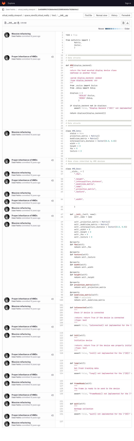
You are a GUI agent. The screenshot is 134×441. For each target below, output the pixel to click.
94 (62, 285)
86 (62, 265)
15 (62, 68)
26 (62, 95)
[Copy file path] (18, 22)
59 (62, 181)
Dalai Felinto (16, 36)
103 (61, 310)
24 (62, 90)
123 (61, 371)
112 (61, 338)
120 (61, 363)
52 (62, 161)
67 (62, 214)
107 (61, 320)
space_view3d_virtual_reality (37, 15)
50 (62, 156)
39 (62, 128)
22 (62, 85)
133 (61, 406)
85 (62, 262)
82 (62, 254)
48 (62, 151)
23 (62, 88)
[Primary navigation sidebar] (3, 9)
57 (62, 174)
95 (62, 287)
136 (61, 414)
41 (62, 133)
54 (62, 166)
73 (62, 232)
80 (62, 249)
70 (62, 224)
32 (62, 111)
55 (62, 169)
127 (61, 386)
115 (61, 345)
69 (62, 222)
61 (62, 186)
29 (62, 103)
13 (62, 63)
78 (62, 244)
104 (61, 312)
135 (61, 411)
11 (62, 58)
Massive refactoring (21, 34)
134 (61, 409)
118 (61, 353)
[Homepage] (3, 3)
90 (62, 275)
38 (62, 126)
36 (62, 121)
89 (62, 272)
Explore (11, 3)
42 (62, 136)
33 (62, 113)
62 (62, 189)
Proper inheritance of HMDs (24, 56)
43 (62, 138)
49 (62, 153)
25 (62, 93)
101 (61, 305)
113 (61, 340)
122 (61, 368)
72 (62, 229)
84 (62, 260)
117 (61, 350)
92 (62, 280)
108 (61, 323)
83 (62, 257)
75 (62, 237)
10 (62, 55)
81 (62, 252)
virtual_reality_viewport (12, 15)
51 (62, 159)
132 (61, 404)
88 (62, 270)
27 (62, 98)
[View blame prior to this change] (52, 57)
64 (62, 199)
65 (62, 207)
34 (62, 116)
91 (62, 277)
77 (62, 242)
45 (62, 143)
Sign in (128, 3)
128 (61, 388)
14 (62, 65)
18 (62, 75)
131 (61, 401)
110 (61, 333)
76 (62, 239)
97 (62, 292)
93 (62, 282)
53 (62, 164)
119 (61, 361)
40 (62, 131)
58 (62, 179)
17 (62, 73)
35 (62, 118)
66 (62, 209)
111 (61, 335)
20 (62, 80)
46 (62, 146)
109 (61, 325)
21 (62, 83)
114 (61, 343)
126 (61, 383)
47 (62, 148)
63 (62, 192)
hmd (54, 15)
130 (61, 394)
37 (62, 123)
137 (61, 421)
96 (62, 290)
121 (61, 366)
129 (61, 391)
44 (62, 141)
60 (62, 184)
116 (61, 348)
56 (62, 171)
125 (61, 381)
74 (62, 234)
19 (62, 78)
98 (62, 295)
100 (61, 300)
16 (62, 70)
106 (61, 318)
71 (62, 227)
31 (62, 108)
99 (62, 297)
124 (61, 373)
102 (61, 307)
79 (62, 247)
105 (61, 315)
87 (62, 267)
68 (62, 217)
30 (62, 105)
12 (62, 60)
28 (62, 100)
